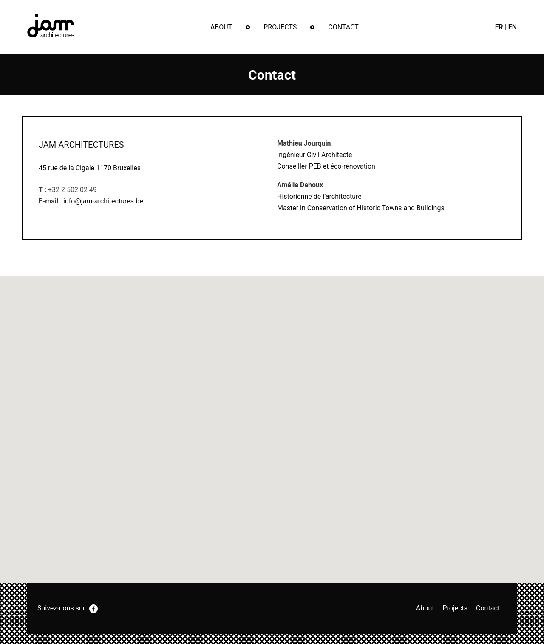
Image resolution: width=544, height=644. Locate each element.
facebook (93, 608)
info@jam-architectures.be (103, 201)
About (221, 27)
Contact (343, 27)
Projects (280, 27)
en (512, 27)
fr (499, 27)
